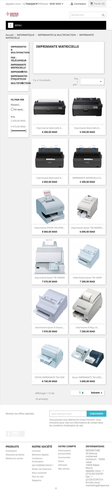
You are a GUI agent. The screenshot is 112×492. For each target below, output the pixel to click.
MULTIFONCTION (18, 83)
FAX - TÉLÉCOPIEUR (18, 59)
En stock (19, 109)
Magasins (36, 480)
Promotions (11, 450)
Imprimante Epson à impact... (49, 327)
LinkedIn (22, 434)
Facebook (9, 434)
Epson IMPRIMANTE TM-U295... (87, 377)
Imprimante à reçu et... (87, 327)
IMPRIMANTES (18, 71)
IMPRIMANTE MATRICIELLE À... (87, 177)
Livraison (36, 450)
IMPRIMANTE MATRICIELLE (18, 66)
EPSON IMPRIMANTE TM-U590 (49, 377)
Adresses (62, 465)
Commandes (64, 457)
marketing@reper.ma (97, 485)
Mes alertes (64, 468)
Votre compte (67, 446)
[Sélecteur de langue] (32, 4)
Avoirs (61, 461)
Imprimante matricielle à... (50, 128)
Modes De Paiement (41, 469)
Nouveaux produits (15, 454)
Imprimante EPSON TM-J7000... (50, 227)
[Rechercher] (88, 15)
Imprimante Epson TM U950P (87, 277)
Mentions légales (40, 454)
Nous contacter (39, 472)
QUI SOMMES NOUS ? (42, 465)
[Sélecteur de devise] (57, 4)
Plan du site (37, 476)
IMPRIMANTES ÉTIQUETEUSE (18, 78)
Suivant (97, 393)
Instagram (15, 434)
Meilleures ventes (14, 458)
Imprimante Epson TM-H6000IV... (87, 227)
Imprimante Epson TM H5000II (50, 277)
